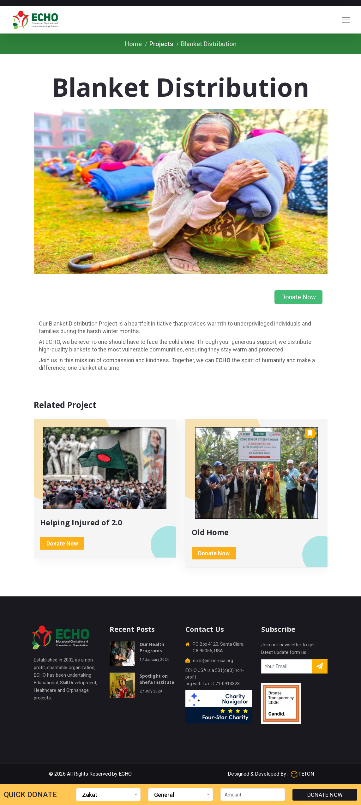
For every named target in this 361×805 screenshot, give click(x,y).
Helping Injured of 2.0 (81, 522)
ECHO (125, 774)
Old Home (210, 532)
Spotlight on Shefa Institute (157, 679)
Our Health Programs (152, 647)
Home (133, 44)
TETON (302, 774)
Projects (161, 44)
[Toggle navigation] (346, 20)
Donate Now (298, 297)
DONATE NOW (325, 794)
